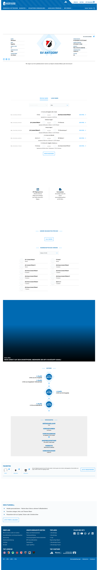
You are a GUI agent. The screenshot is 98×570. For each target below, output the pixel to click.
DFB (7, 559)
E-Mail (80, 44)
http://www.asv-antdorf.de (79, 47)
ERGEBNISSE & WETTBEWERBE (10, 8)
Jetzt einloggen (89, 2)
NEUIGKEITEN (23, 8)
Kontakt (5, 544)
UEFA (11, 559)
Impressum (92, 559)
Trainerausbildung (31, 535)
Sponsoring (6, 537)
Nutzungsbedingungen (75, 559)
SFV (4, 559)
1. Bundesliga (53, 532)
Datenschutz (85, 559)
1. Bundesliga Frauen (55, 542)
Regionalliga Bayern (55, 540)
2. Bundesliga (53, 535)
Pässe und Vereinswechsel (33, 532)
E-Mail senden (51, 442)
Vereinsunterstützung (8, 540)
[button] (4, 59)
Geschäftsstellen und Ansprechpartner (12, 535)
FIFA (16, 559)
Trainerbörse (29, 542)
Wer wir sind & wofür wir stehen (11, 532)
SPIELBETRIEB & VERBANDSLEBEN (37, 8)
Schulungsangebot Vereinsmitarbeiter (36, 537)
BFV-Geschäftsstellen (31, 540)
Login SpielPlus (30, 544)
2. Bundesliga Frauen (55, 544)
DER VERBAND (68, 8)
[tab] (44, 98)
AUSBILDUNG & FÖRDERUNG (55, 8)
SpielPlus (76, 2)
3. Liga (51, 537)
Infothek (82, 2)
